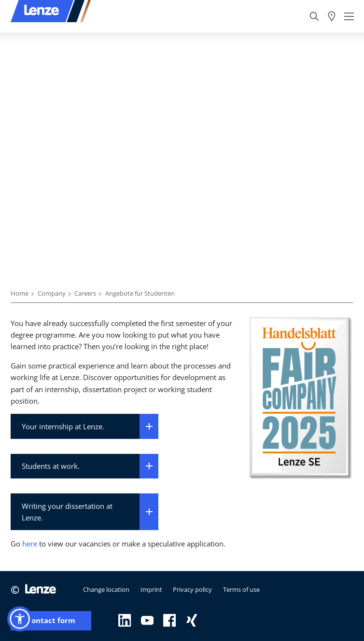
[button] (20, 619)
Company (52, 293)
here (29, 543)
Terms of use (241, 589)
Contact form (51, 620)
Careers (85, 293)
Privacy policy (192, 589)
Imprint (151, 589)
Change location (106, 589)
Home (19, 293)
